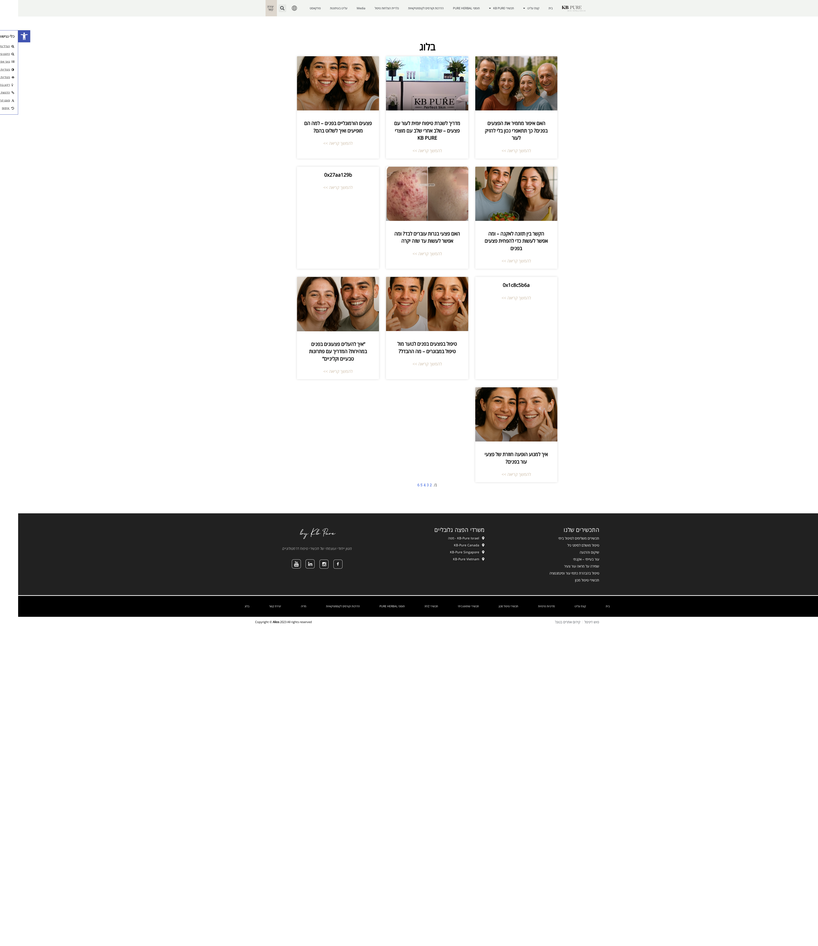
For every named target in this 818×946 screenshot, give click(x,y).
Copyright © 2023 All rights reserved (265, 622)
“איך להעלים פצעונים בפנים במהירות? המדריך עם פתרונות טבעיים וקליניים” (320, 351)
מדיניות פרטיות (528, 606)
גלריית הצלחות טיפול (368, 8)
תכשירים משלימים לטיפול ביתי (560, 538)
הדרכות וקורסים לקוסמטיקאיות (408, 8)
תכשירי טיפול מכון (569, 580)
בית (532, 8)
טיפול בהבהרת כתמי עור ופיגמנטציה (556, 573)
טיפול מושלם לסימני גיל (565, 545)
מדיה (285, 606)
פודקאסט (297, 8)
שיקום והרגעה (571, 552)
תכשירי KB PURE (483, 8)
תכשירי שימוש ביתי (450, 606)
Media (343, 8)
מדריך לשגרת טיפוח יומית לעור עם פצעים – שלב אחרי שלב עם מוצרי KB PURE (409, 130)
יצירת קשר (257, 606)
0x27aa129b (320, 175)
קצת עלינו (513, 8)
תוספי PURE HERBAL (448, 8)
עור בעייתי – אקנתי (568, 559)
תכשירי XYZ (413, 606)
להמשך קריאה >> (498, 150)
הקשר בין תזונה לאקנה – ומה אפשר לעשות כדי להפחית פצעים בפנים (498, 241)
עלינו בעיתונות (320, 8)
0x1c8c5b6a (498, 285)
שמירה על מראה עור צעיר (563, 566)
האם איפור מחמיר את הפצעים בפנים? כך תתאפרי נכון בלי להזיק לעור (498, 130)
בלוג (228, 606)
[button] (6, 36)
